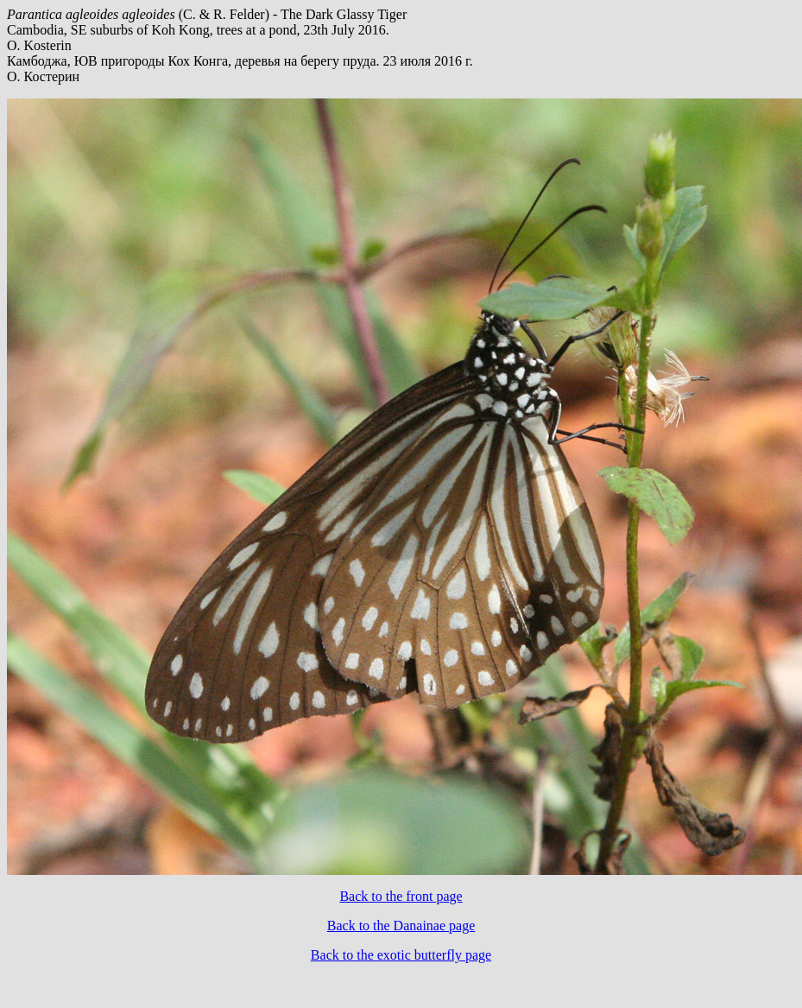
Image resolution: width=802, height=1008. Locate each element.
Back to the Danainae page (401, 925)
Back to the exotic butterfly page (401, 955)
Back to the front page (400, 896)
